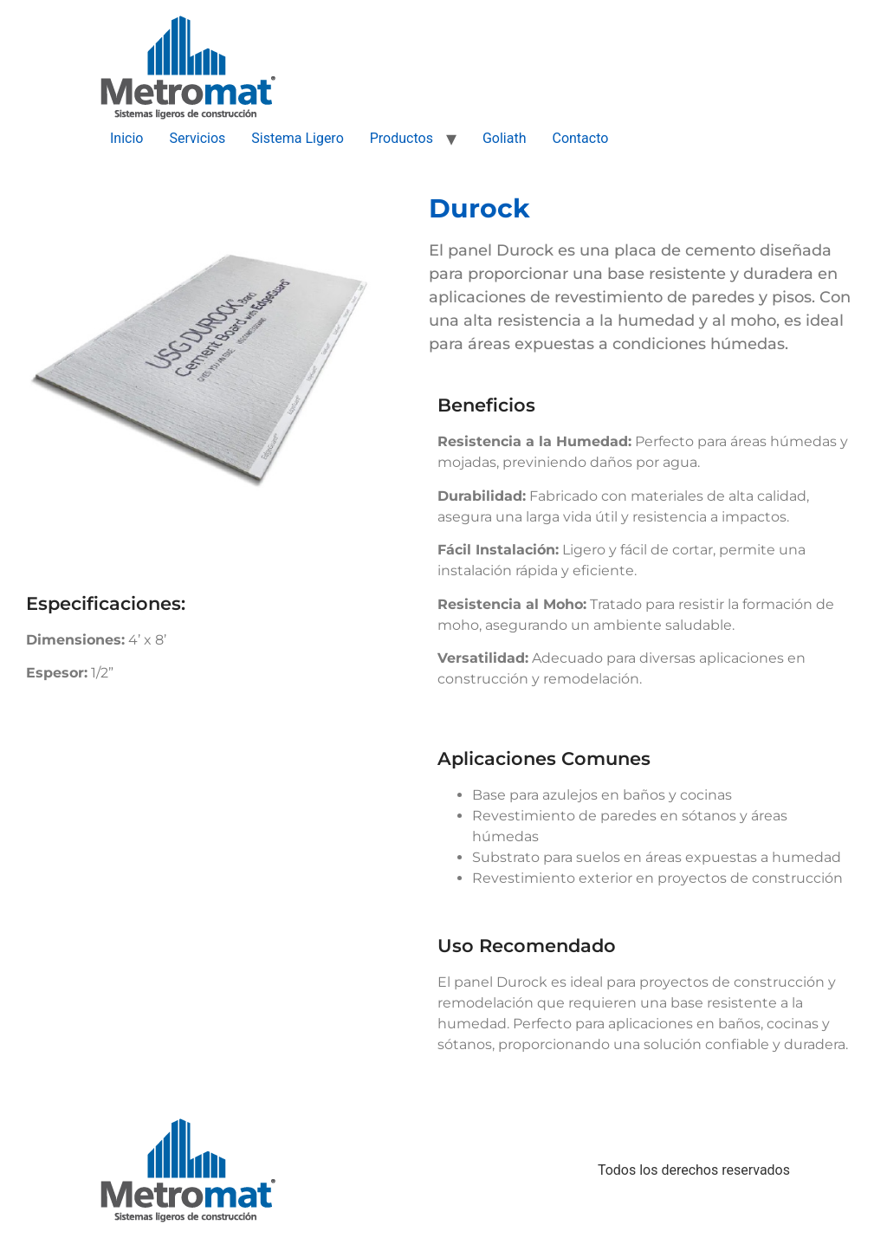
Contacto (580, 138)
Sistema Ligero (297, 138)
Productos (401, 138)
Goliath (504, 138)
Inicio (126, 138)
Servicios (197, 138)
